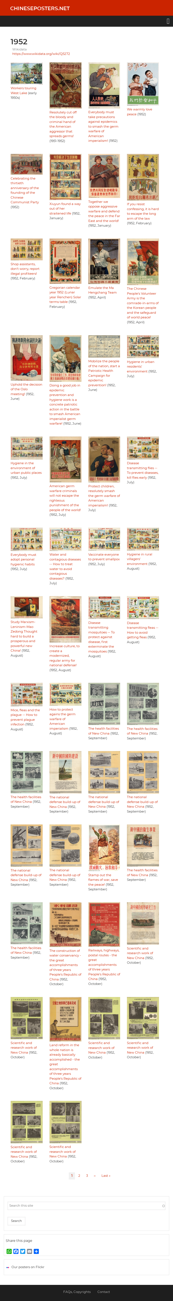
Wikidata (19, 49)
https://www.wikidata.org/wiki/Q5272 (41, 54)
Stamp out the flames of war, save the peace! (103, 880)
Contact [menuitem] (103, 1292)
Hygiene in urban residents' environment (140, 366)
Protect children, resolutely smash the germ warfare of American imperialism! (104, 496)
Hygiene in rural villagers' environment (139, 559)
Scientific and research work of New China (140, 953)
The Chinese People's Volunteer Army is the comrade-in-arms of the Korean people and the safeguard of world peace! (143, 303)
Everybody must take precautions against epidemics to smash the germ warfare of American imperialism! (103, 126)
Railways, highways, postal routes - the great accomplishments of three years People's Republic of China (104, 965)
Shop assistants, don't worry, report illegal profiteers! (25, 269)
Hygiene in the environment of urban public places (26, 468)
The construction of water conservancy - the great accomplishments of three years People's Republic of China (65, 965)
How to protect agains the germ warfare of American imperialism (62, 719)
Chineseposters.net (40, 8)
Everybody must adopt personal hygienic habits (23, 559)
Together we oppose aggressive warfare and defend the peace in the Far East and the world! (104, 211)
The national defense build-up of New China (64, 802)
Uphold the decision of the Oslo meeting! (26, 389)
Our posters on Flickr (27, 1267)
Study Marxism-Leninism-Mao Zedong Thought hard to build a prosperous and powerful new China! (24, 636)
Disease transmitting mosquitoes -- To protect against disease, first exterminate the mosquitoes (101, 637)
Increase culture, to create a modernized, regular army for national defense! (64, 656)
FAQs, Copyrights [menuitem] (77, 1292)
